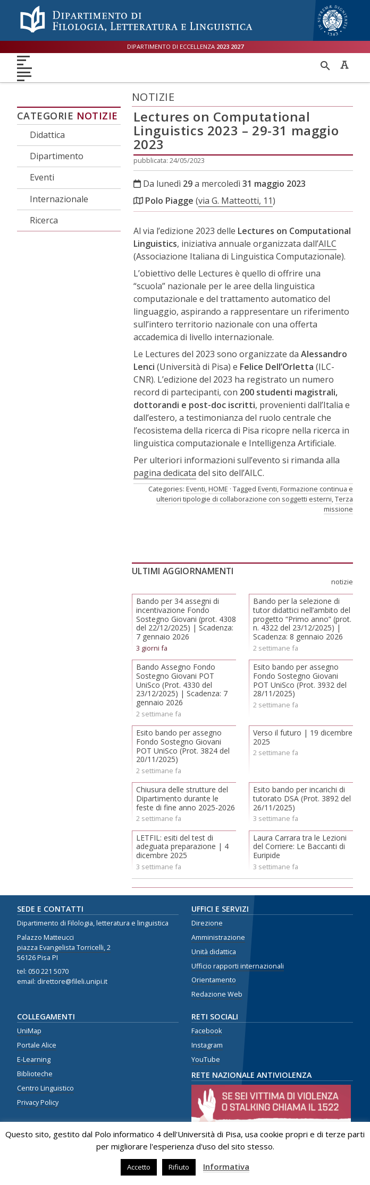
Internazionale (59, 199)
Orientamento (213, 979)
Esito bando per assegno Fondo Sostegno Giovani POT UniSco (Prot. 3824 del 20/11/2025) (183, 746)
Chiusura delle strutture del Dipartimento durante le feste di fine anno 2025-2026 (185, 798)
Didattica (47, 135)
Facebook (206, 1030)
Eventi (42, 177)
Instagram (207, 1045)
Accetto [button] (138, 1167)
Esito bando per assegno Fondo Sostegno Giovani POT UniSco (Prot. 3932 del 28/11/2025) (300, 680)
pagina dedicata (164, 473)
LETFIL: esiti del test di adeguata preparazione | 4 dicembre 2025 (182, 847)
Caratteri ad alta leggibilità (344, 64)
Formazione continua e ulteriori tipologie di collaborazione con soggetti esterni (254, 494)
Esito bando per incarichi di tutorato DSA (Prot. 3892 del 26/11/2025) (302, 798)
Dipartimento (56, 156)
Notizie (97, 115)
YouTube (205, 1059)
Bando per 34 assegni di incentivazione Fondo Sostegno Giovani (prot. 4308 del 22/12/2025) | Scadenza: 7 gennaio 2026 (186, 619)
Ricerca (44, 220)
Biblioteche (35, 1073)
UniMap (29, 1030)
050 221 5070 (48, 971)
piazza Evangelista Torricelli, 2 (64, 947)
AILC (327, 243)
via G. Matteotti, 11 (235, 200)
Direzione (207, 923)
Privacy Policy (37, 1102)
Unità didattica (213, 951)
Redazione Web (216, 994)
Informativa (226, 1166)
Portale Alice (36, 1045)
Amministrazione (218, 937)
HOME (218, 489)
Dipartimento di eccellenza (185, 46)
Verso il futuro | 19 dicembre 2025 (302, 737)
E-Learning (34, 1059)
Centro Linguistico (45, 1088)
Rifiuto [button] (179, 1167)
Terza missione (338, 504)
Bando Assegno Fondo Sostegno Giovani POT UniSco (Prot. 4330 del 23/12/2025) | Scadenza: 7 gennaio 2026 (182, 684)
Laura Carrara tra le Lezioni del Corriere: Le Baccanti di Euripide (300, 847)
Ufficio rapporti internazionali (237, 966)
